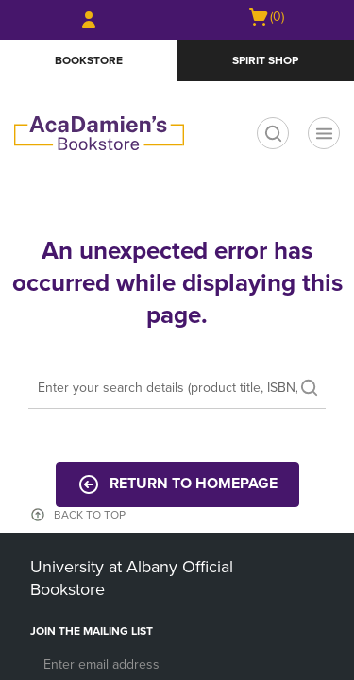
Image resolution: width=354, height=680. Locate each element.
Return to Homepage (177, 484)
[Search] (177, 389)
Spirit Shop (265, 60)
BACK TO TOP (90, 514)
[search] (273, 133)
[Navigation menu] (324, 133)
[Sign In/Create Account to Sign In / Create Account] (88, 19)
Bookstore (89, 60)
